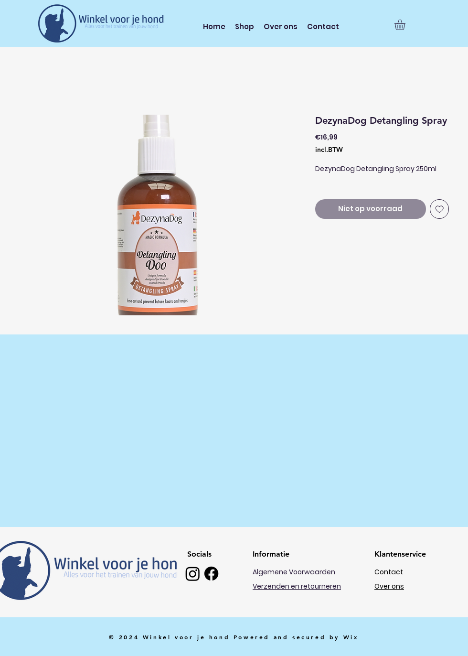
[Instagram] (192, 573)
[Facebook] (211, 573)
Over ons (389, 586)
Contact (388, 572)
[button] (406, 24)
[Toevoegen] (439, 209)
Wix (351, 637)
